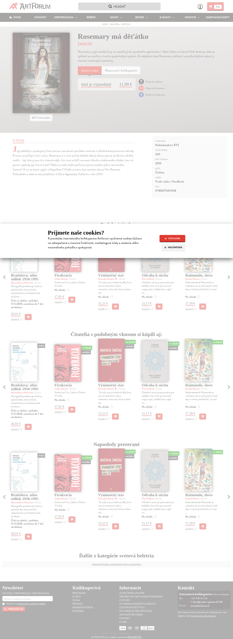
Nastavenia (173, 247)
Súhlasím (172, 238)
